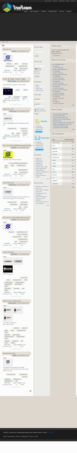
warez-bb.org (24, 202)
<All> (38, 69)
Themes (43, 11)
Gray (6, 167)
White (12, 165)
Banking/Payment (10, 66)
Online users (39, 88)
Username (37, 99)
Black (17, 89)
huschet (14, 51)
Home (3, 41)
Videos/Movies (13, 204)
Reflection (9, 63)
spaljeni (54, 163)
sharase (57, 66)
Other (25, 236)
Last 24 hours (56, 55)
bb (7, 41)
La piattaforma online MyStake (60, 127)
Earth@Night (17, 96)
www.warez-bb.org (11, 196)
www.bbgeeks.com (12, 123)
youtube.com (39, 160)
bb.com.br (24, 63)
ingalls (54, 160)
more (48, 178)
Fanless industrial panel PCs (60, 69)
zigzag (54, 166)
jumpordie (54, 151)
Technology (24, 130)
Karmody (54, 154)
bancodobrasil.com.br (22, 232)
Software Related (20, 282)
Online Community (9, 336)
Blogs (67, 1)
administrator (50, 432)
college (12, 342)
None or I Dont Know (22, 234)
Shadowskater (12, 303)
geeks (18, 133)
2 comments (16, 135)
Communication (20, 336)
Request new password (41, 110)
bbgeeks (25, 133)
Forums (61, 11)
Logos (25, 11)
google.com (38, 158)
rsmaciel (13, 219)
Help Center (48, 1)
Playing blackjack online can (60, 74)
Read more (7, 70)
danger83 (54, 180)
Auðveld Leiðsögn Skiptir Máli (60, 114)
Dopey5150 (14, 254)
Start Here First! (57, 121)
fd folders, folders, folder (41, 166)
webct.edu (24, 328)
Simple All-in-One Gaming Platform (62, 119)
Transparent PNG (23, 66)
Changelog (38, 126)
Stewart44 (57, 71)
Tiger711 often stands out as (60, 84)
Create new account (40, 109)
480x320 (25, 96)
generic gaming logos (41, 168)
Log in (14, 70)
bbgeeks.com (24, 128)
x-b (53, 177)
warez (25, 207)
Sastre (54, 172)
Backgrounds (53, 11)
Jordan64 (57, 101)
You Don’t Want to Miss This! (60, 117)
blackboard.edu (23, 374)
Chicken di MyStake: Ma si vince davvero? (63, 122)
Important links (39, 129)
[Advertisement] (39, 27)
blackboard (15, 340)
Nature (25, 89)
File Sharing (8, 288)
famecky (54, 175)
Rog (53, 169)
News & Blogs (16, 334)
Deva (53, 145)
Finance (55, 100)
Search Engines (8, 282)
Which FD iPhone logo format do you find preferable (41, 198)
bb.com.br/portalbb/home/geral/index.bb (18, 163)
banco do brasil (23, 68)
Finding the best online (58, 95)
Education (7, 334)
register (20, 70)
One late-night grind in (58, 64)
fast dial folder (39, 161)
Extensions (61, 1)
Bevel (16, 63)
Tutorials (55, 1)
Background (38, 70)
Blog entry (38, 71)
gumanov (54, 148)
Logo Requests (34, 11)
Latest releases (39, 127)
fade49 (14, 355)
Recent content (39, 90)
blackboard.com (8, 381)
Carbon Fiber (39, 173)
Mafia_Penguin (12, 81)
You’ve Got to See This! (59, 115)
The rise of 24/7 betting (59, 79)
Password (37, 104)
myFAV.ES (73, 1)
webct (6, 342)
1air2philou (55, 183)
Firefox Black (39, 165)
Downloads (16, 288)
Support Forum (39, 147)
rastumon (13, 147)
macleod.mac (13, 111)
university (7, 340)
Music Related (24, 204)
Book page (38, 73)
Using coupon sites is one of (60, 90)
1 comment (16, 98)
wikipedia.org (39, 163)
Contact (68, 11)
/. (5, 41)
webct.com (16, 328)
